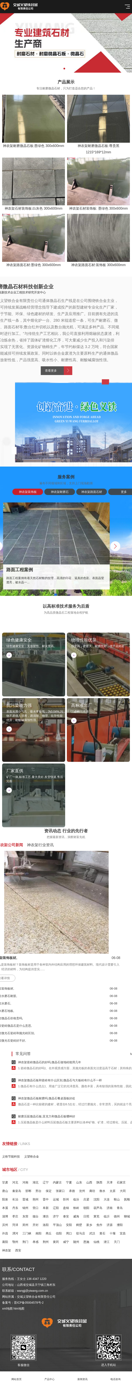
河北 (15, 1182)
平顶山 (57, 1225)
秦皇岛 (16, 1191)
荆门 (25, 1242)
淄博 (5, 1216)
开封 (35, 1225)
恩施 (86, 1242)
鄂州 (15, 1242)
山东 (79, 1182)
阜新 (46, 1208)
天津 (110, 1182)
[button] (64, 68)
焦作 (99, 1225)
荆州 (46, 1242)
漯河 (15, 1233)
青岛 (120, 1208)
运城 (56, 1199)
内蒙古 (57, 1182)
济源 (110, 1225)
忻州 (66, 1199)
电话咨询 (115, 1377)
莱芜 (96, 1216)
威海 (76, 1216)
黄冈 (56, 1242)
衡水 (102, 1191)
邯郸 (28, 1191)
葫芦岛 (98, 1208)
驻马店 (80, 1233)
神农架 (6, 1250)
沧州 (82, 1191)
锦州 (25, 1208)
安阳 (69, 1225)
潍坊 (46, 1216)
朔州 (35, 1199)
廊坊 (92, 1191)
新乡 (89, 1225)
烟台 (35, 1216)
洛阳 (46, 1225)
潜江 (107, 1242)
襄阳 (5, 1242)
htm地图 (19, 1308)
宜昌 (123, 1233)
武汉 (92, 1233)
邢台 (38, 1191)
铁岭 (76, 1208)
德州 (117, 1216)
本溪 (5, 1208)
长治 (15, 1199)
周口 (69, 1233)
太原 (113, 1191)
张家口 (60, 1191)
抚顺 (127, 1199)
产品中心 (49, 1377)
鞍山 (117, 1199)
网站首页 (16, 1377)
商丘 (49, 1233)
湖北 (35, 1182)
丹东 (15, 1208)
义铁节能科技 (11, 1156)
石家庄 (121, 1182)
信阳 (59, 1233)
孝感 (35, 1242)
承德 (72, 1191)
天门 (117, 1242)
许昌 (5, 1233)
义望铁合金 (31, 1156)
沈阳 (96, 1199)
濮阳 (120, 1225)
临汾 (76, 1199)
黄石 (102, 1233)
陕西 (99, 1182)
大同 (123, 1191)
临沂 (107, 1216)
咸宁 (66, 1242)
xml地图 (7, 1308)
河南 (25, 1182)
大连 (107, 1199)
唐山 (5, 1191)
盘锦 (66, 1208)
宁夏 (69, 1182)
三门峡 (26, 1233)
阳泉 (5, 1199)
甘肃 (5, 1182)
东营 (25, 1216)
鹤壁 (79, 1225)
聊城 (127, 1216)
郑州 (25, 1225)
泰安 (66, 1216)
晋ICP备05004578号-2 (29, 1302)
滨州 (5, 1225)
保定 (49, 1191)
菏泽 (15, 1225)
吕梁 (86, 1199)
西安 (18, 1250)
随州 (76, 1242)
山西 (89, 1182)
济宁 (56, 1216)
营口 (35, 1208)
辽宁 (46, 1182)
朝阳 (86, 1208)
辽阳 (56, 1208)
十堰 (113, 1233)
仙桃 (96, 1242)
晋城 (25, 1199)
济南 (110, 1208)
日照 (86, 1216)
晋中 (46, 1199)
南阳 (38, 1233)
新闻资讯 (82, 1377)
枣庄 (15, 1216)
